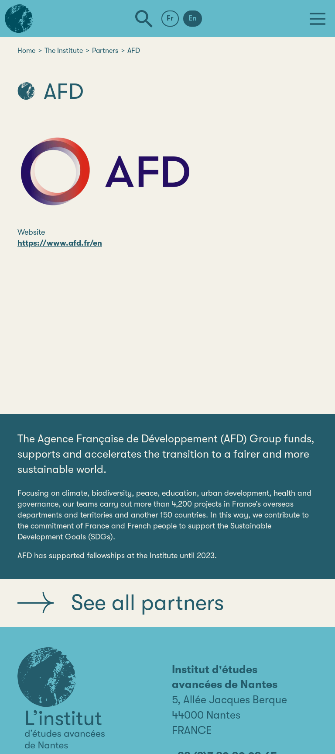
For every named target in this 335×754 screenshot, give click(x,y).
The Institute (63, 51)
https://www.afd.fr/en (59, 243)
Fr (170, 18)
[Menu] (317, 19)
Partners (105, 51)
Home (26, 51)
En (192, 18)
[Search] (144, 19)
